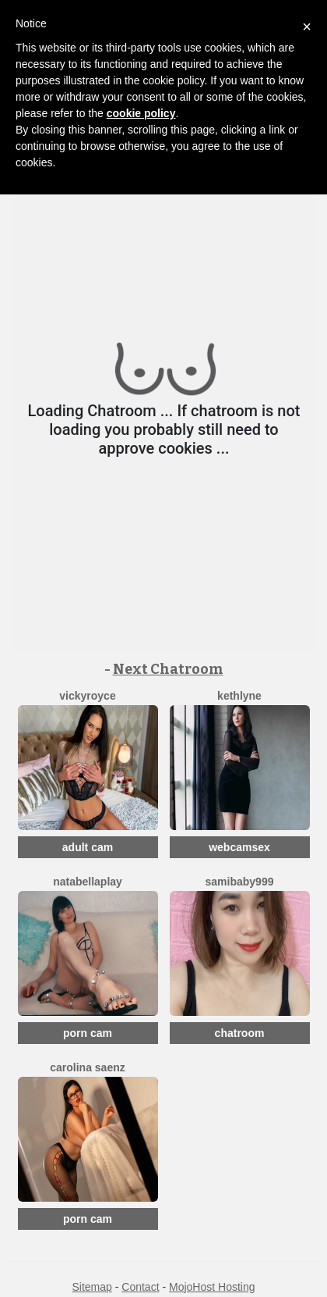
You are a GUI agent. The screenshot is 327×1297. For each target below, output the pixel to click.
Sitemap (91, 1287)
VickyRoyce (87, 695)
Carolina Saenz (87, 1067)
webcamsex (239, 847)
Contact (140, 1287)
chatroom (240, 1033)
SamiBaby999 (240, 881)
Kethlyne (239, 695)
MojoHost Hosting (212, 1287)
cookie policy (141, 113)
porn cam (87, 1033)
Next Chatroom (168, 669)
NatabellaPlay (87, 881)
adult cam (87, 847)
